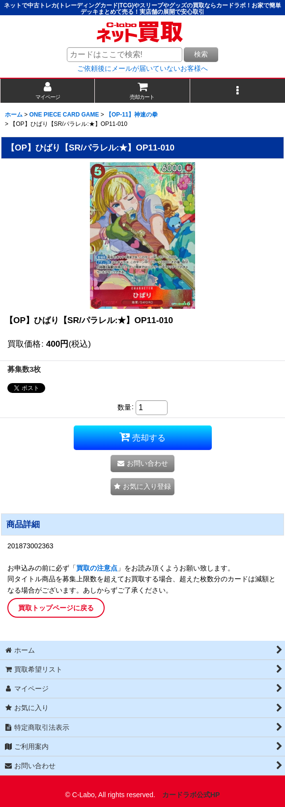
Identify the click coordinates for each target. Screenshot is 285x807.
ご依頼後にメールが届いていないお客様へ (142, 68)
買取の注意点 (96, 568)
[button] (237, 91)
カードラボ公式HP (191, 795)
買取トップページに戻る (56, 608)
